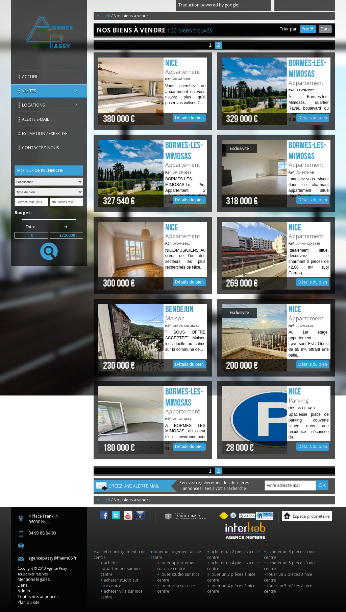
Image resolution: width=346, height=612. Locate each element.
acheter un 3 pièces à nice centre (290, 554)
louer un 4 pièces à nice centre (231, 588)
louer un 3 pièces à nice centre (288, 577)
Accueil (30, 77)
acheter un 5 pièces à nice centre (290, 565)
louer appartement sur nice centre (177, 565)
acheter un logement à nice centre (121, 554)
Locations (33, 105)
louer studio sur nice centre (178, 577)
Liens (22, 585)
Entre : (32, 227)
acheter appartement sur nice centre (121, 568)
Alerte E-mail (35, 119)
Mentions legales (34, 579)
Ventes (29, 91)
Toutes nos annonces (38, 596)
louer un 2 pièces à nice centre (231, 577)
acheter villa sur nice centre (121, 594)
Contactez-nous (40, 148)
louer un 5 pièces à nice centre (288, 588)
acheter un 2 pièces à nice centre (233, 554)
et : (66, 227)
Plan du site (29, 602)
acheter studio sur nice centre (119, 583)
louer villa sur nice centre (176, 588)
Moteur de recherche (40, 170)
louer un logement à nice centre (175, 554)
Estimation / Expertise (44, 133)
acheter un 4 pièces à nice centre (233, 565)
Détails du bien (152, 91)
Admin (24, 591)
